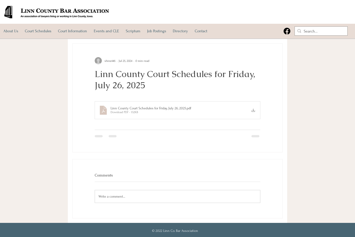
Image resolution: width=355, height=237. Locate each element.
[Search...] (321, 31)
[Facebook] (286, 31)
